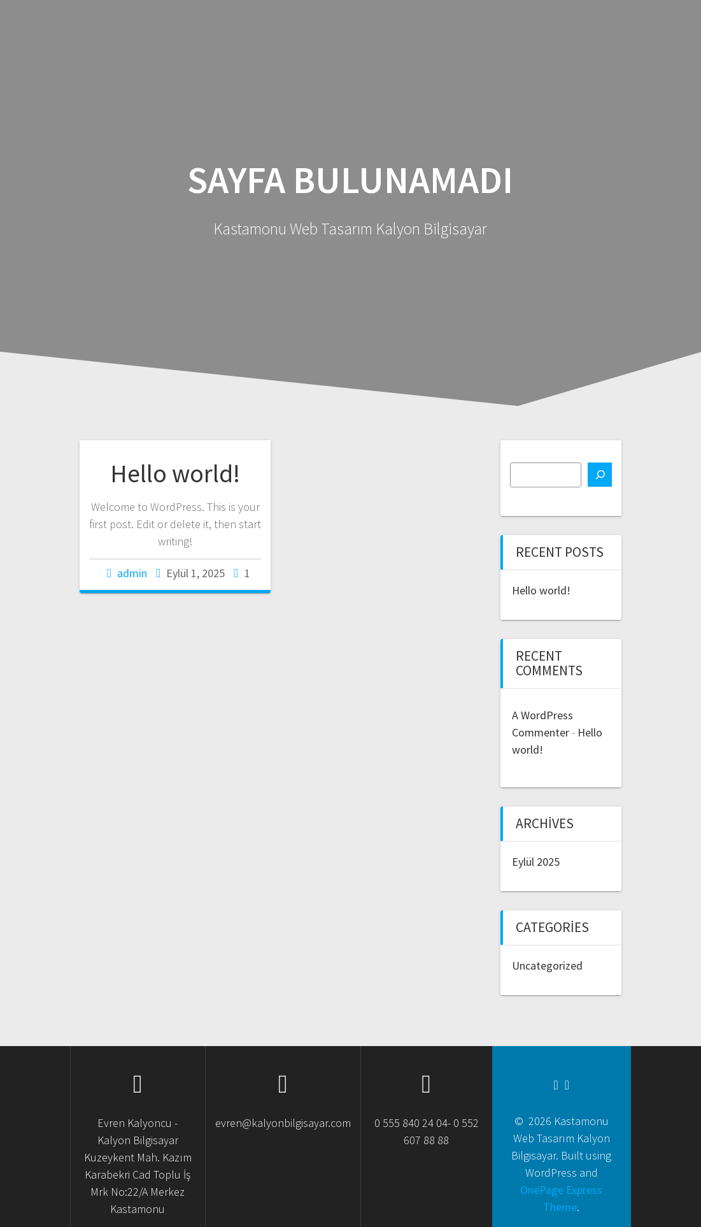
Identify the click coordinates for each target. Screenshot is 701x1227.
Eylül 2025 (536, 861)
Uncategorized (547, 965)
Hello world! (175, 473)
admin (132, 573)
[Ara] (600, 475)
